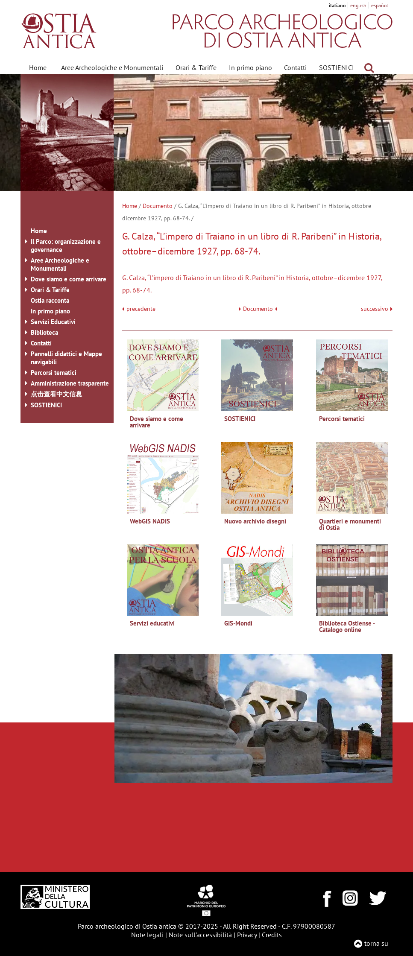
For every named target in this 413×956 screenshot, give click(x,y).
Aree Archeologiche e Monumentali (112, 67)
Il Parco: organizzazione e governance (66, 245)
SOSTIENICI (336, 67)
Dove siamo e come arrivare (68, 279)
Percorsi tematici (53, 372)
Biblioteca (44, 332)
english (358, 5)
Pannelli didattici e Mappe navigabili (66, 358)
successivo (376, 309)
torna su (376, 943)
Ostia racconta (50, 300)
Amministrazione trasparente (70, 383)
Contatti (295, 67)
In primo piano (250, 67)
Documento (158, 206)
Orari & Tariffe (196, 67)
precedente (140, 309)
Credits (272, 934)
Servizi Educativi (53, 322)
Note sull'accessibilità (200, 934)
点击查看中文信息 (56, 394)
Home (38, 67)
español (379, 5)
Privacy (247, 934)
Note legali (147, 934)
